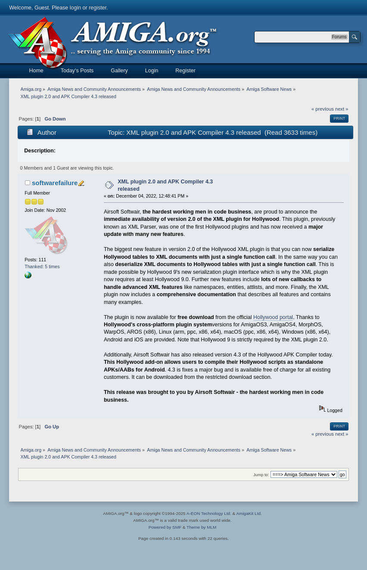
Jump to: (261, 474)
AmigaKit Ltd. (248, 513)
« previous (322, 109)
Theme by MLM (201, 527)
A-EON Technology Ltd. (209, 513)
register (97, 8)
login (75, 8)
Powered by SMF (165, 527)
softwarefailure (55, 182)
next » (341, 109)
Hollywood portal (273, 317)
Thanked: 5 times (42, 266)
